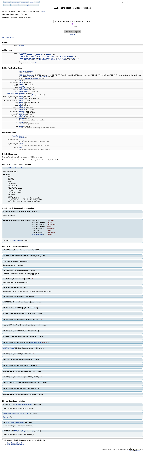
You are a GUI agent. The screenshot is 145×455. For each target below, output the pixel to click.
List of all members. (8, 38)
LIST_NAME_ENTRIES (66, 57)
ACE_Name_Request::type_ (15, 423)
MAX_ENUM (62, 58)
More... (44, 11)
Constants (22, 54)
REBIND (29, 55)
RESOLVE (39, 55)
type (20, 104)
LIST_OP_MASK (41, 60)
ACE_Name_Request (26, 71)
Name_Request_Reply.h (14, 444)
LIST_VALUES (36, 57)
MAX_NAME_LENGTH (58, 60)
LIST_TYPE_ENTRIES (46, 58)
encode (21, 119)
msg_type (22, 86)
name (21, 97)
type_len (22, 115)
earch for (125, 1)
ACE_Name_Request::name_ (23, 405)
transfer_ (22, 136)
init (20, 81)
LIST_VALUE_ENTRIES (27, 58)
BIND (21, 55)
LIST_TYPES (50, 57)
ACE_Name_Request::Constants (17, 168)
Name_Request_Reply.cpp (15, 446)
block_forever (23, 90)
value (21, 101)
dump (21, 126)
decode (21, 122)
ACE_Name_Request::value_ (23, 432)
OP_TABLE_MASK (26, 60)
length (21, 82)
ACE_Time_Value (41, 77)
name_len (22, 108)
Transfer (21, 46)
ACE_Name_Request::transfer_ (18, 414)
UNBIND (49, 55)
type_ (21, 148)
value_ (21, 144)
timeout (21, 93)
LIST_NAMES (24, 57)
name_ (21, 140)
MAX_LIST (72, 58)
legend (72, 35)
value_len (22, 111)
